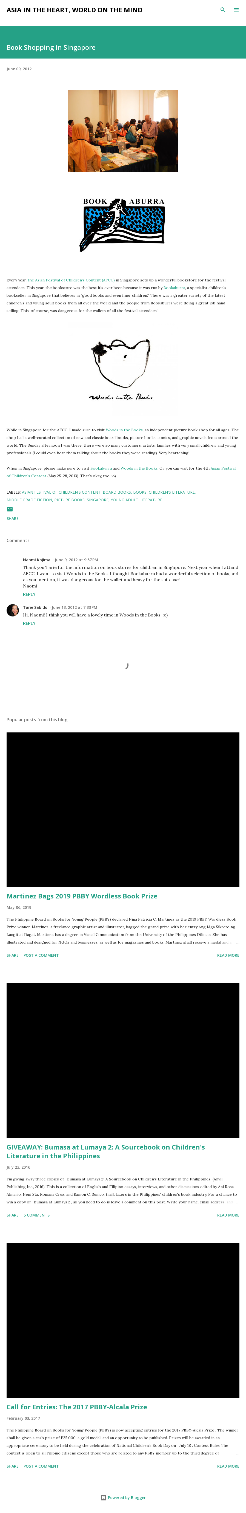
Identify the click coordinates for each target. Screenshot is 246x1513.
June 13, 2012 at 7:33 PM (74, 607)
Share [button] (13, 518)
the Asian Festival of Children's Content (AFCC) (71, 280)
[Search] (223, 10)
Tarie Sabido (35, 607)
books (140, 492)
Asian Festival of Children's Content (61, 492)
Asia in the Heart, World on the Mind (74, 9)
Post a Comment (41, 955)
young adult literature (136, 499)
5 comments (37, 1215)
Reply (29, 594)
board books (117, 492)
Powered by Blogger (123, 1497)
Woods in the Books (124, 429)
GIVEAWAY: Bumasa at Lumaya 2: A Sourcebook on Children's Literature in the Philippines (106, 1151)
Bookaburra (174, 287)
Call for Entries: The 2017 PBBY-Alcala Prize (77, 1406)
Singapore (97, 499)
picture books (69, 499)
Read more (228, 955)
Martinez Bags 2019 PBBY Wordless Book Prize (82, 895)
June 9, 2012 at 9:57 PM (76, 559)
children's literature (172, 492)
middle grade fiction (29, 499)
